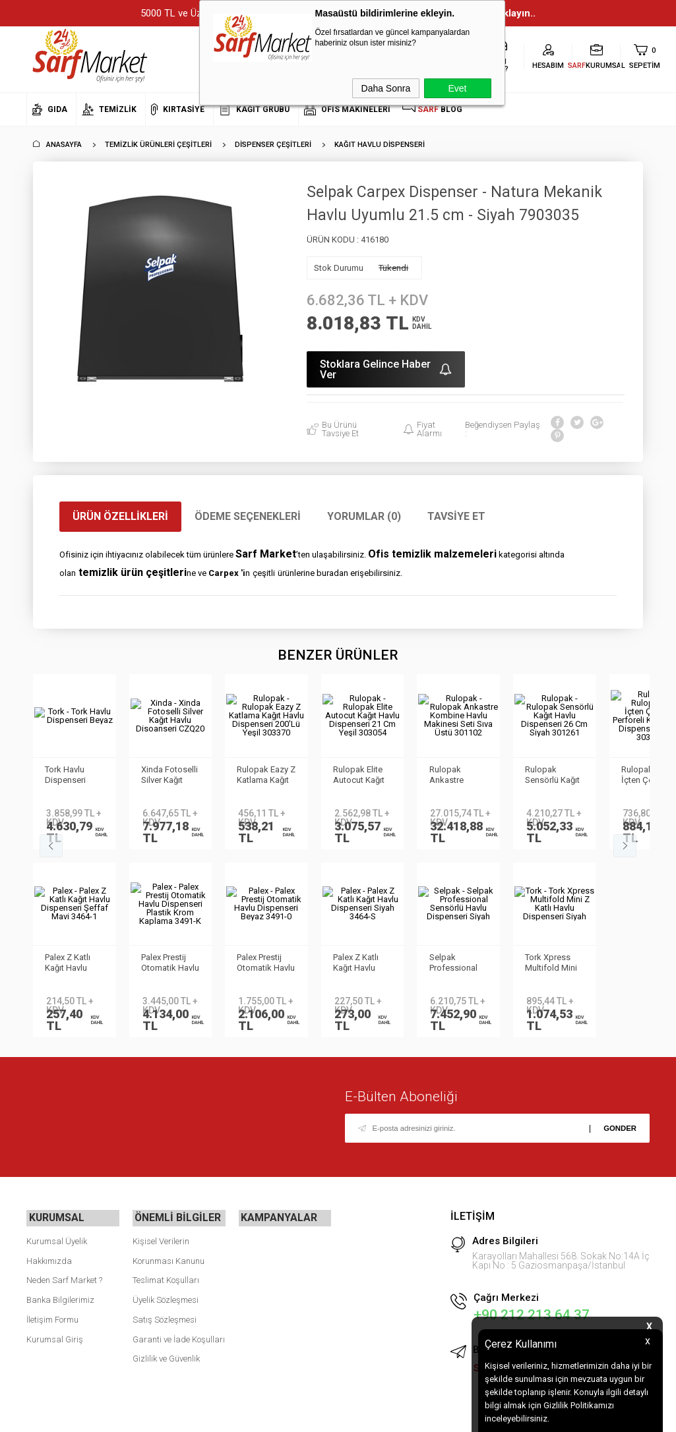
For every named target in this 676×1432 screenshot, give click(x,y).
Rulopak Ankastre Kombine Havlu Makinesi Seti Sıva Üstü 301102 (455, 775)
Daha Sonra (386, 88)
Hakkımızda (49, 1258)
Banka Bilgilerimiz (60, 1298)
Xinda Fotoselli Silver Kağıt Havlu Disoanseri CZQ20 (170, 775)
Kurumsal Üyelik (56, 1239)
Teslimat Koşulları (166, 1278)
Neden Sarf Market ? (64, 1278)
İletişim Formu (52, 1317)
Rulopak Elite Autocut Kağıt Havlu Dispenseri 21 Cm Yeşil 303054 (360, 775)
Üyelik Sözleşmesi (166, 1298)
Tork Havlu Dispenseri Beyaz (66, 775)
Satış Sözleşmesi (165, 1317)
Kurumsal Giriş (54, 1337)
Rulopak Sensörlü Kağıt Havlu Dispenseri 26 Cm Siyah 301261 (553, 775)
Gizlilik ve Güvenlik (166, 1356)
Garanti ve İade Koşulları (179, 1337)
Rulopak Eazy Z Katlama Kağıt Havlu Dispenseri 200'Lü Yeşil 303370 (264, 775)
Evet (457, 88)
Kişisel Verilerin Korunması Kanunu (168, 1248)
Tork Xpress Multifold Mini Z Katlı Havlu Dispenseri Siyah (72, 963)
